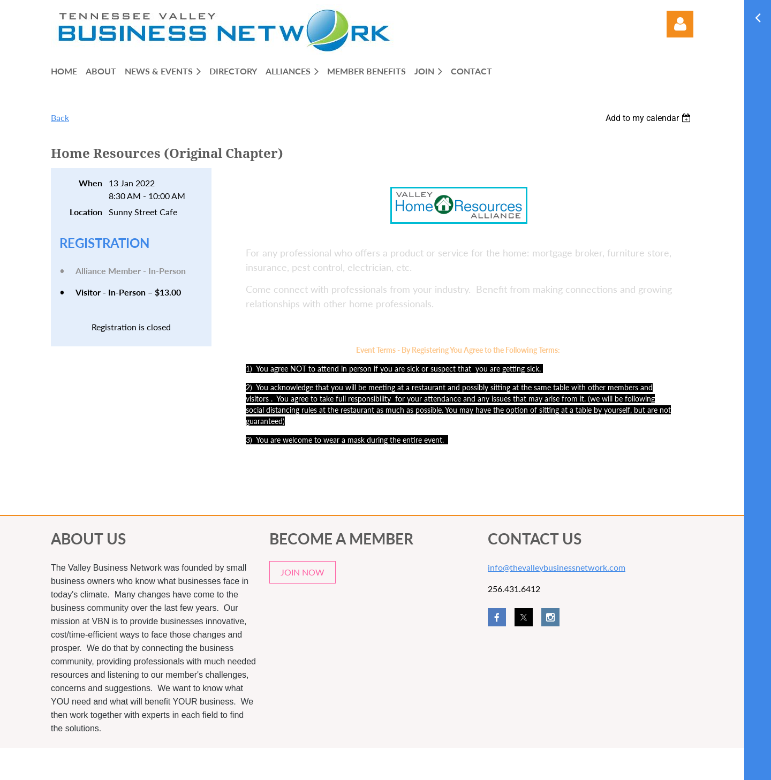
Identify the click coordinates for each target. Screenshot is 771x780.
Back (60, 117)
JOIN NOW (302, 572)
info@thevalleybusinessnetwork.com (556, 567)
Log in (680, 24)
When (90, 183)
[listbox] (649, 118)
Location (86, 212)
